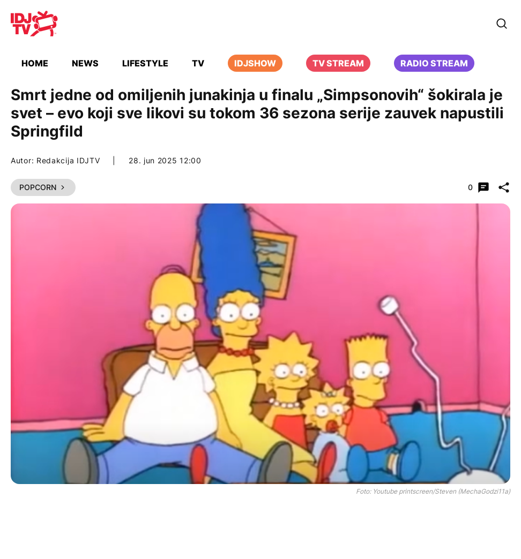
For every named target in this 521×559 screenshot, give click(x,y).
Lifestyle (145, 63)
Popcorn (43, 187)
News (85, 63)
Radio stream (434, 63)
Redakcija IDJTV (68, 160)
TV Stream (338, 63)
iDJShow (255, 63)
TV (198, 63)
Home (34, 63)
